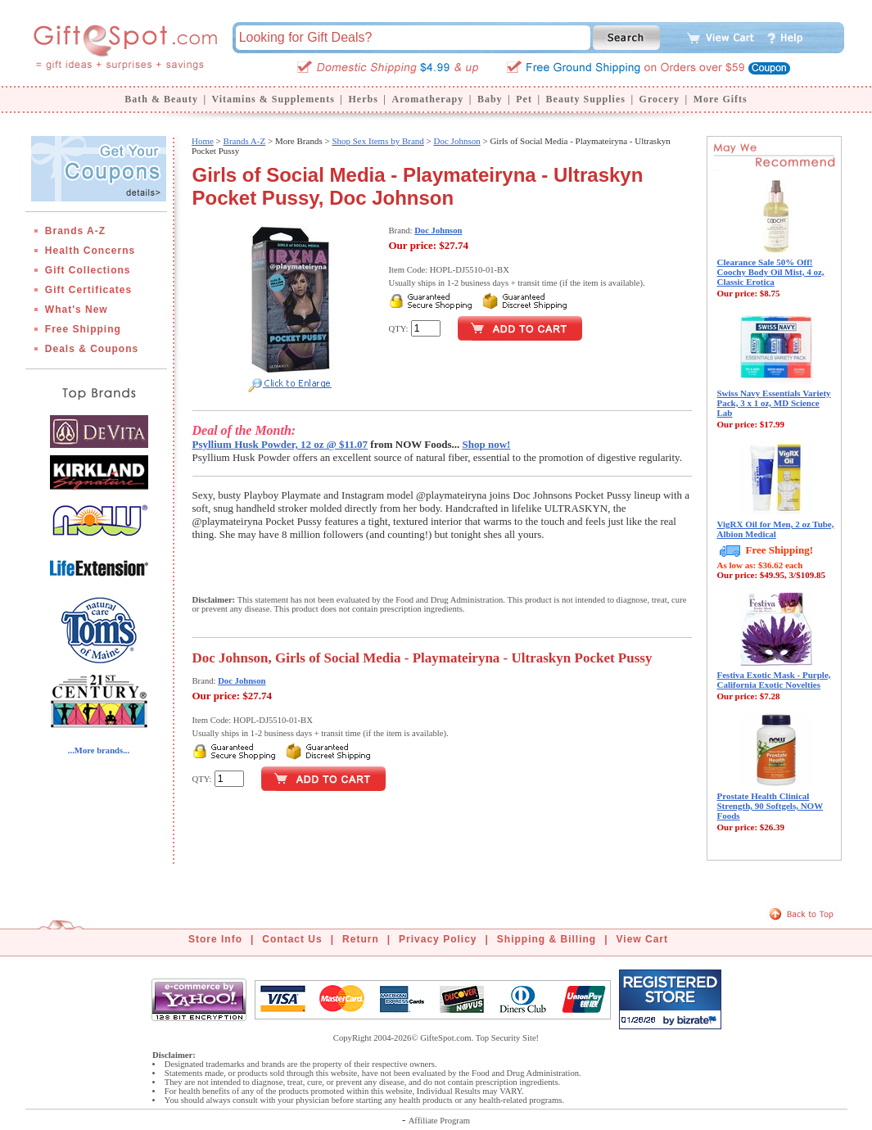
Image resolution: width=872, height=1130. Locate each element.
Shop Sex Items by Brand (377, 141)
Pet (524, 99)
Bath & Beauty (161, 99)
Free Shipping (83, 329)
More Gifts (721, 99)
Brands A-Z (75, 231)
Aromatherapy (427, 99)
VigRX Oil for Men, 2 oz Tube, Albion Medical (775, 529)
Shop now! (487, 444)
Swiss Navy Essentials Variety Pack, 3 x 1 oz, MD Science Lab (774, 403)
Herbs (362, 99)
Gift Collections (88, 270)
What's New (76, 309)
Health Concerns (90, 250)
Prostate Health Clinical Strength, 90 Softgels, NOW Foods (770, 805)
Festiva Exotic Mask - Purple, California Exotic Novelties (774, 679)
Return (360, 939)
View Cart (642, 939)
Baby (490, 99)
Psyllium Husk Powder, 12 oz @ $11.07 (280, 444)
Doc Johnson (457, 141)
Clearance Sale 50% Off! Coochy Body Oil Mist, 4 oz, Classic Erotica (771, 272)
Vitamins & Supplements (273, 99)
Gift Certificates (88, 290)
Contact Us (292, 939)
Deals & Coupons (91, 349)
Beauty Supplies (586, 99)
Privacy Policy (438, 939)
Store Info (215, 939)
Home (203, 141)
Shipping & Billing (546, 939)
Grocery (659, 99)
